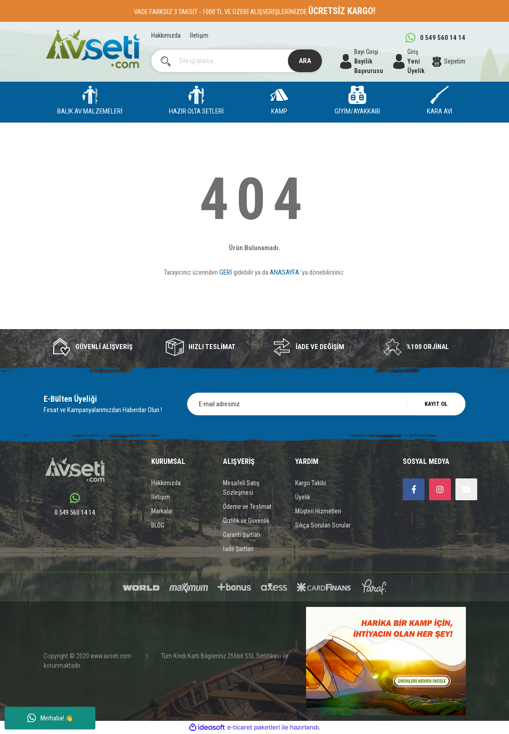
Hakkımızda (166, 35)
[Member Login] (412, 61)
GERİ (225, 272)
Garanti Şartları (241, 534)
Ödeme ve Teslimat (247, 506)
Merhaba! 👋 (50, 718)
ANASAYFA (284, 272)
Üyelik (302, 497)
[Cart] (449, 61)
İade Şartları (238, 548)
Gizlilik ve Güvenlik (246, 520)
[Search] (236, 60)
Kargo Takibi (310, 483)
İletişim (199, 35)
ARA (305, 61)
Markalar (162, 511)
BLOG (157, 525)
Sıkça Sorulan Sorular (323, 525)
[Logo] (93, 48)
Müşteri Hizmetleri (318, 511)
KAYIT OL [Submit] (436, 403)
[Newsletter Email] (326, 404)
